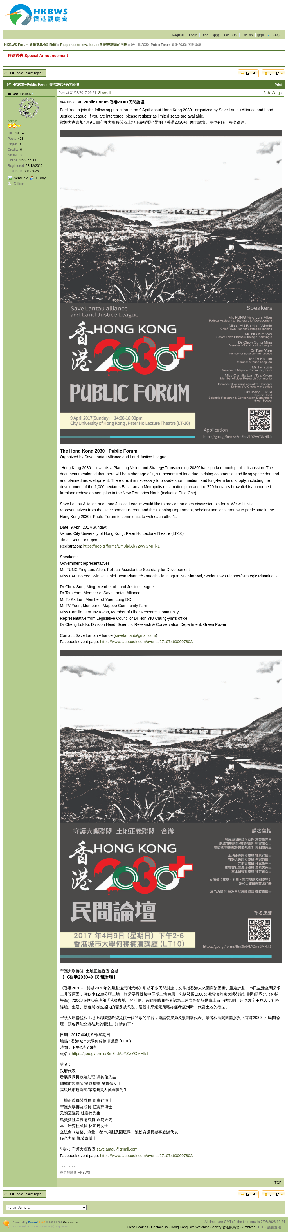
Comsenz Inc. (71, 1222)
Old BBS (230, 35)
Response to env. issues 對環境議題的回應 (93, 45)
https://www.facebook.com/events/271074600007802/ (147, 641)
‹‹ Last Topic (13, 73)
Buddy (41, 178)
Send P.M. (21, 178)
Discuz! (33, 1222)
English (247, 35)
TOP (277, 1183)
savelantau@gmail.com (135, 635)
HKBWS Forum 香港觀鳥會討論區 (30, 45)
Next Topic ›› (35, 73)
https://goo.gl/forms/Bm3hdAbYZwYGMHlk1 (121, 546)
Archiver (248, 1227)
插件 (260, 35)
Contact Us (159, 1227)
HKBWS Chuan (18, 94)
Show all (104, 93)
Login (193, 35)
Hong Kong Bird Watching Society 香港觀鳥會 (205, 1227)
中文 (216, 35)
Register (178, 35)
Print (278, 85)
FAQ (276, 35)
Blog (205, 35)
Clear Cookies (137, 1227)
